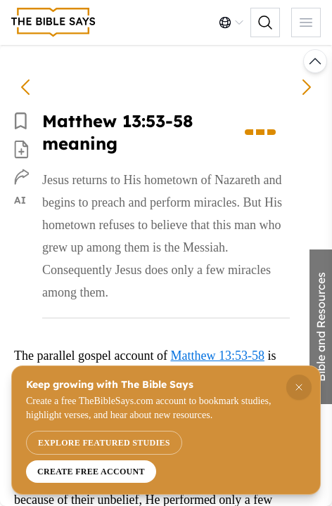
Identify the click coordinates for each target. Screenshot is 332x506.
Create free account (91, 471)
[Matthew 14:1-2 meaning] (306, 87)
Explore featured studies (104, 443)
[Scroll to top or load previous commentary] (315, 61)
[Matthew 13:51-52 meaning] (25, 87)
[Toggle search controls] (265, 22)
